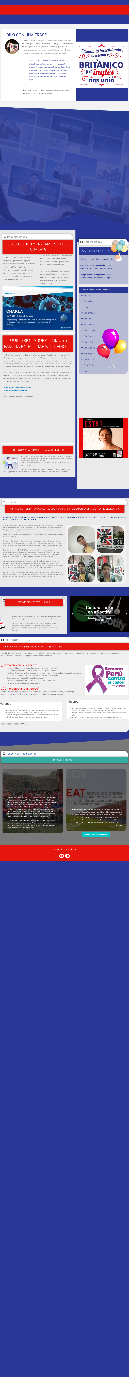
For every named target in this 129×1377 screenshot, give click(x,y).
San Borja (88, 336)
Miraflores (88, 319)
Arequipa (88, 295)
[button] (103, 295)
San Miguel (89, 353)
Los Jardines (89, 313)
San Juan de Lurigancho (95, 348)
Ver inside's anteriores (64, 849)
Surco (86, 371)
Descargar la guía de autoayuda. (15, 390)
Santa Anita (89, 359)
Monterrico (89, 324)
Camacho (88, 301)
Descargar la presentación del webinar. (18, 387)
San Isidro (88, 342)
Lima (86, 307)
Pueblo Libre (89, 330)
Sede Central (89, 365)
